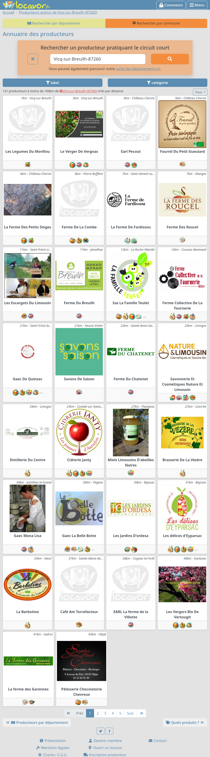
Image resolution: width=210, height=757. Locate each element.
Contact (157, 740)
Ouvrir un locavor (105, 747)
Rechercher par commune (156, 23)
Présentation (52, 740)
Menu (197, 5)
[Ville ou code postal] (98, 59)
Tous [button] (199, 92)
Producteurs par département (37, 722)
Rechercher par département (53, 23)
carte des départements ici (138, 68)
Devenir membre (105, 740)
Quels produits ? (185, 722)
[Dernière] (141, 713)
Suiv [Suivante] (130, 713)
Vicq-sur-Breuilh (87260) (78, 91)
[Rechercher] (170, 59)
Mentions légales (52, 747)
